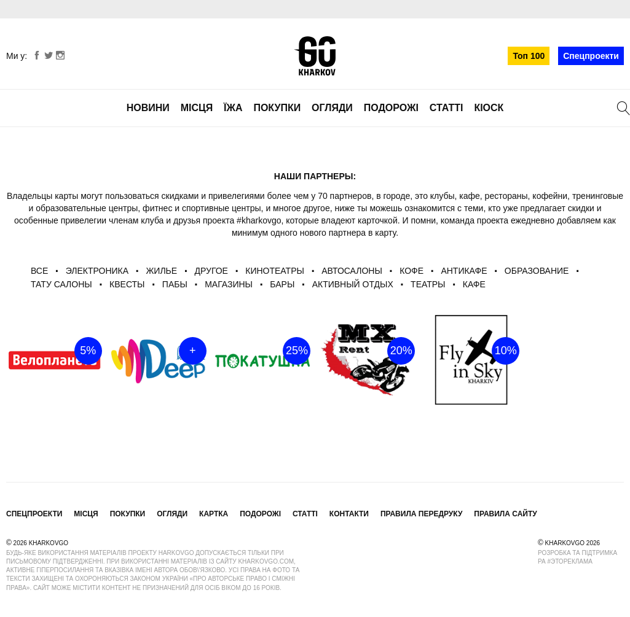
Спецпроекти (591, 56)
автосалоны (351, 271)
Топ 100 (529, 56)
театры (428, 284)
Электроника (97, 271)
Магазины (229, 284)
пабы (174, 284)
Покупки (277, 108)
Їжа (233, 108)
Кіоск (488, 108)
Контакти (349, 514)
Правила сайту (505, 514)
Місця (197, 108)
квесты (126, 284)
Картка (213, 514)
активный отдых (352, 284)
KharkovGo (315, 56)
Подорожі (391, 108)
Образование (537, 271)
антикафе (464, 271)
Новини (148, 108)
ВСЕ (39, 271)
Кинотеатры (274, 271)
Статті (446, 108)
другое (210, 271)
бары (282, 284)
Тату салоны (61, 284)
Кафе (474, 284)
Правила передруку (421, 514)
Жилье (161, 271)
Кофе (411, 271)
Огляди (332, 108)
